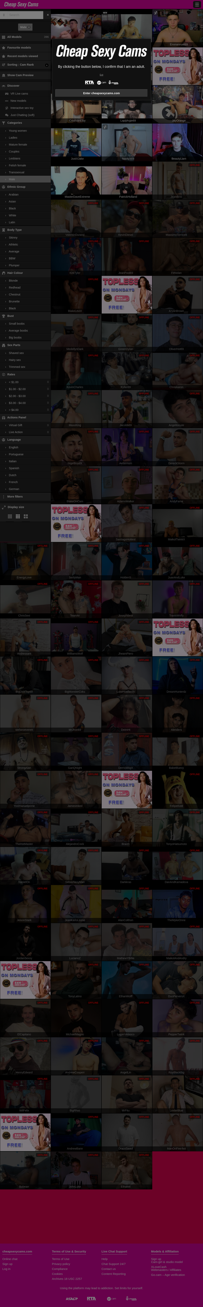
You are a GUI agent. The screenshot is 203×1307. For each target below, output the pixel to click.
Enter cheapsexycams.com (101, 93)
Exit (101, 75)
